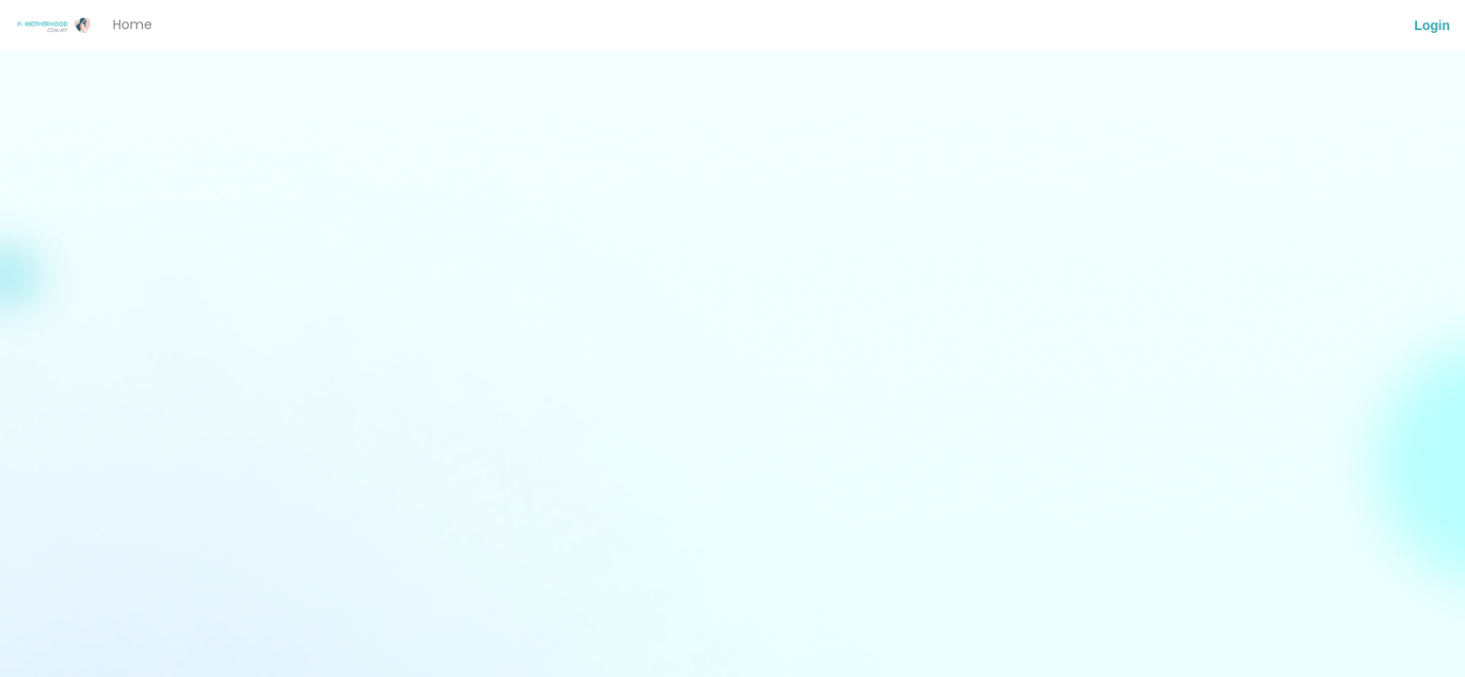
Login (1432, 25)
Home (132, 24)
